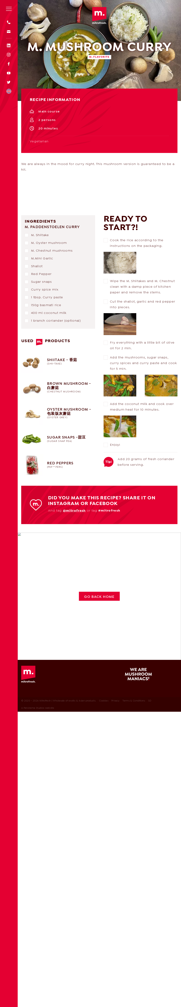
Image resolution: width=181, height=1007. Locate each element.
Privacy (115, 700)
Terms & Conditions (133, 700)
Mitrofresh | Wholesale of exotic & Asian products (99, 15)
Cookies (103, 700)
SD (149, 700)
